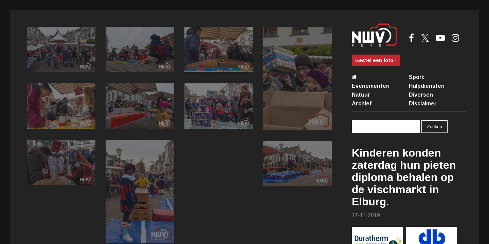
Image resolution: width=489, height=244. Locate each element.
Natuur (361, 95)
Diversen (421, 95)
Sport (416, 77)
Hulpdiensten (427, 86)
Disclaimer (423, 103)
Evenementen (371, 86)
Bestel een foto (375, 60)
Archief (362, 103)
